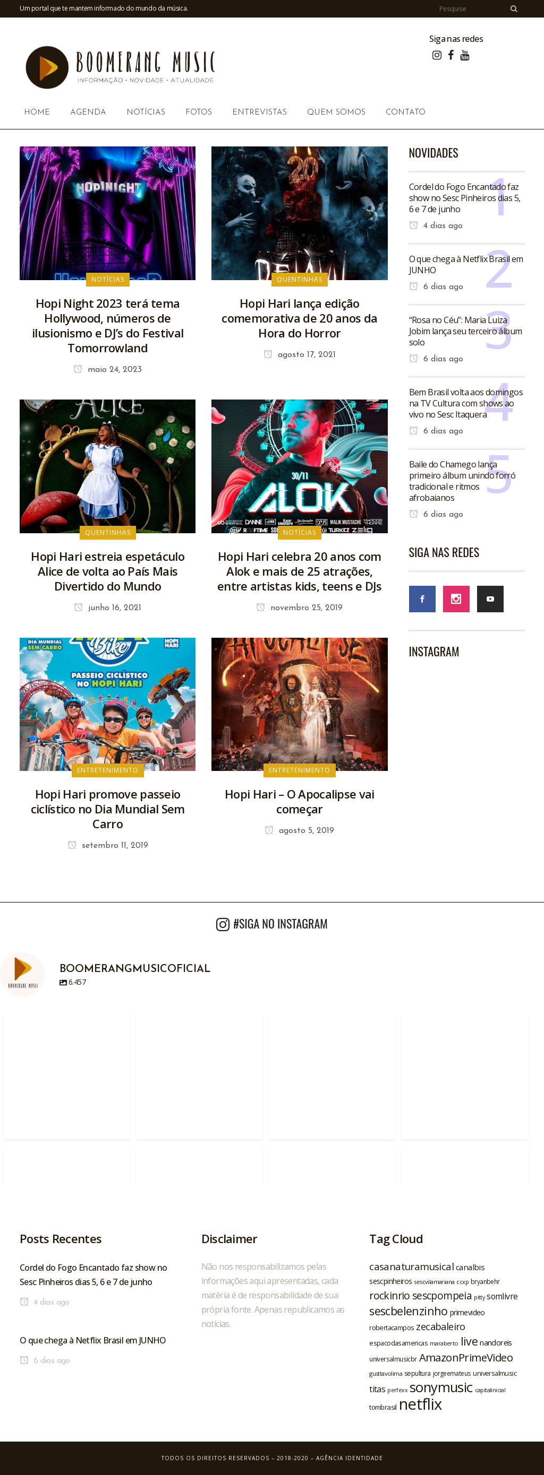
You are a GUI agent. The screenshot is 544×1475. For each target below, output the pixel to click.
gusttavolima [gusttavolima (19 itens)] (385, 1373)
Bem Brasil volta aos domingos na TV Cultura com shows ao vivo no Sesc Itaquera (466, 403)
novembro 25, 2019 (299, 608)
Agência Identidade (349, 1458)
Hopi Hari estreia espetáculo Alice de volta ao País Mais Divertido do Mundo (107, 571)
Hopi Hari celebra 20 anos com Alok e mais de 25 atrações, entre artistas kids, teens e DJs (299, 571)
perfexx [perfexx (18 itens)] (397, 1390)
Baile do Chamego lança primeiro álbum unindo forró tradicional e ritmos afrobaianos (462, 481)
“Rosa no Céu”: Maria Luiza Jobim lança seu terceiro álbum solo (465, 331)
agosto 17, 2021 (300, 355)
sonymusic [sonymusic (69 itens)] (441, 1387)
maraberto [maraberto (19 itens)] (444, 1343)
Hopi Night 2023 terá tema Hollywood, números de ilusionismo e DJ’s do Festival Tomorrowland (107, 325)
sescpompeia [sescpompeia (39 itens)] (442, 1296)
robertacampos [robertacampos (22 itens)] (391, 1327)
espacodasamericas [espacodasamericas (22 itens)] (398, 1343)
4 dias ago (436, 226)
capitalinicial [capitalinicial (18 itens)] (490, 1390)
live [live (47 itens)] (469, 1341)
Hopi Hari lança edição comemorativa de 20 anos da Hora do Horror (299, 318)
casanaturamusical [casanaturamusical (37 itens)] (411, 1266)
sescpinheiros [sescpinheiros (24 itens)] (390, 1281)
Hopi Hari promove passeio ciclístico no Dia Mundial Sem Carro (108, 808)
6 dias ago (436, 287)
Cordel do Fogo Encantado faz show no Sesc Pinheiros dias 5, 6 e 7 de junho (465, 198)
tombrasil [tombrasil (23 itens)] (383, 1407)
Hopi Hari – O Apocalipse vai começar (299, 801)
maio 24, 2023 (107, 370)
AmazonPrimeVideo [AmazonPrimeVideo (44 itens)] (466, 1357)
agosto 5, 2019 (299, 831)
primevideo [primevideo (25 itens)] (467, 1312)
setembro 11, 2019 (107, 845)
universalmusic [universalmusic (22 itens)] (494, 1373)
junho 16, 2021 (107, 608)
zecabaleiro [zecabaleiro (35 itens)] (440, 1326)
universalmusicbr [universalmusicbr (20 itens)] (392, 1359)
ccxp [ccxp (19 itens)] (462, 1282)
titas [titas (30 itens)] (377, 1389)
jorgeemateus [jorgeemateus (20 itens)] (452, 1373)
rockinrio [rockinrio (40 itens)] (389, 1295)
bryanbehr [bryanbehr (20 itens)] (485, 1281)
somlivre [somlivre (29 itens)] (502, 1296)
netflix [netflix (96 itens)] (420, 1404)
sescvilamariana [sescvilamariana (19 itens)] (434, 1282)
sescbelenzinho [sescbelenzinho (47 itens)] (408, 1310)
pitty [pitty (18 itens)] (479, 1297)
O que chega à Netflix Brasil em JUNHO (466, 264)
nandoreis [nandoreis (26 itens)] (496, 1342)
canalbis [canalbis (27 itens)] (470, 1267)
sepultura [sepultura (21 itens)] (417, 1373)
